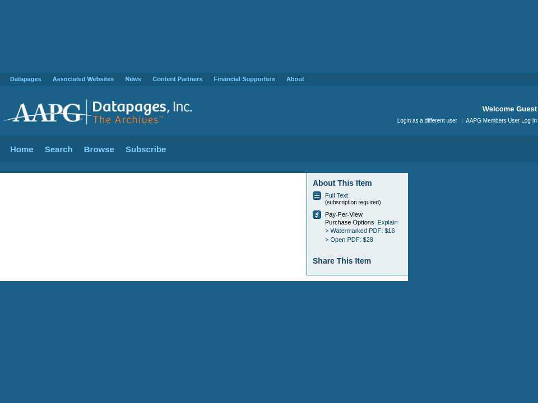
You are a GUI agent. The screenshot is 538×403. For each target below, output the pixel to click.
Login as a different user (427, 121)
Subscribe (146, 149)
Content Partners (177, 79)
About (295, 79)
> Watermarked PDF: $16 (360, 230)
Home (22, 149)
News (133, 79)
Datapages (25, 79)
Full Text (336, 195)
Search (59, 149)
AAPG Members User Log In (501, 121)
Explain (388, 222)
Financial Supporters (244, 79)
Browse (99, 149)
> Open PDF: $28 (349, 239)
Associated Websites (83, 79)
